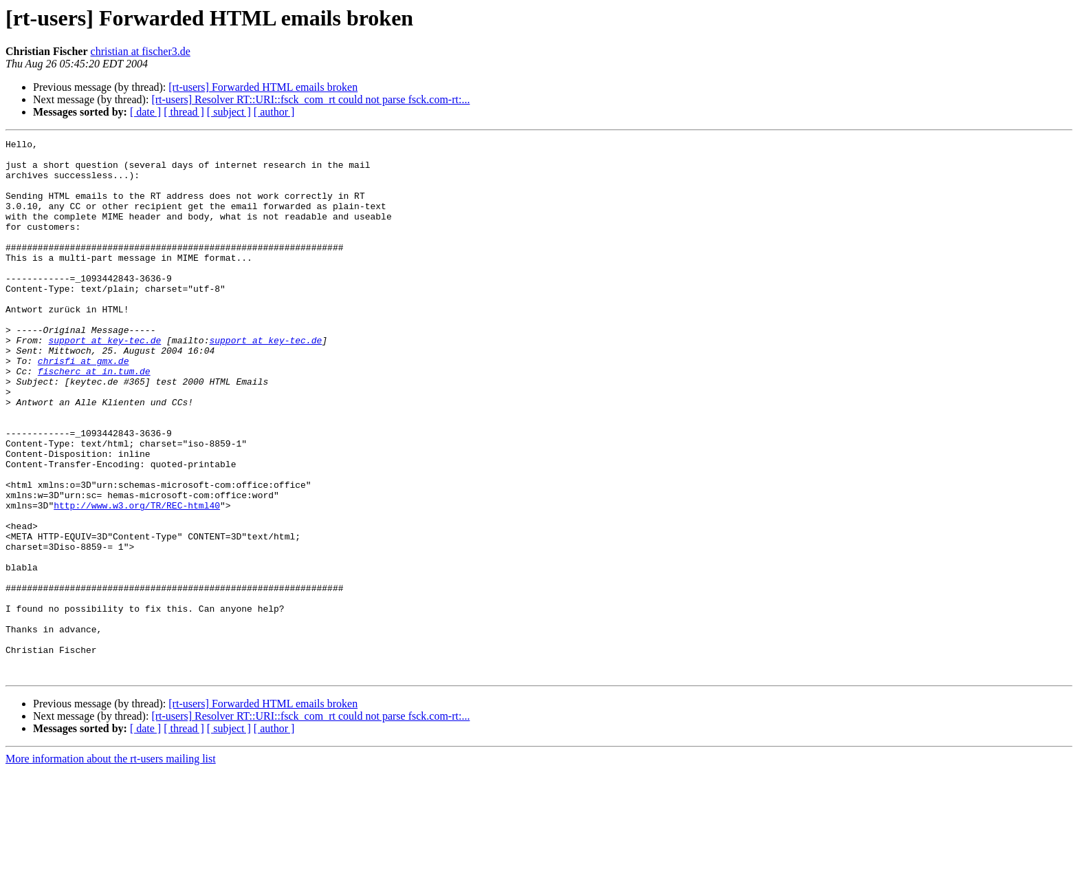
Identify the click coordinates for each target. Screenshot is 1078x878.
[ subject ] (229, 112)
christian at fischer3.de (140, 51)
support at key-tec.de (104, 381)
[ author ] (274, 112)
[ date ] (145, 112)
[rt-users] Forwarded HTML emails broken (263, 87)
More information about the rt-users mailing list (111, 866)
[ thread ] (184, 112)
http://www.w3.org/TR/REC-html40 (137, 579)
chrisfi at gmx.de (83, 406)
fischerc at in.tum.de (94, 418)
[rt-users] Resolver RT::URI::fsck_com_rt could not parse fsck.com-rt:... (310, 99)
